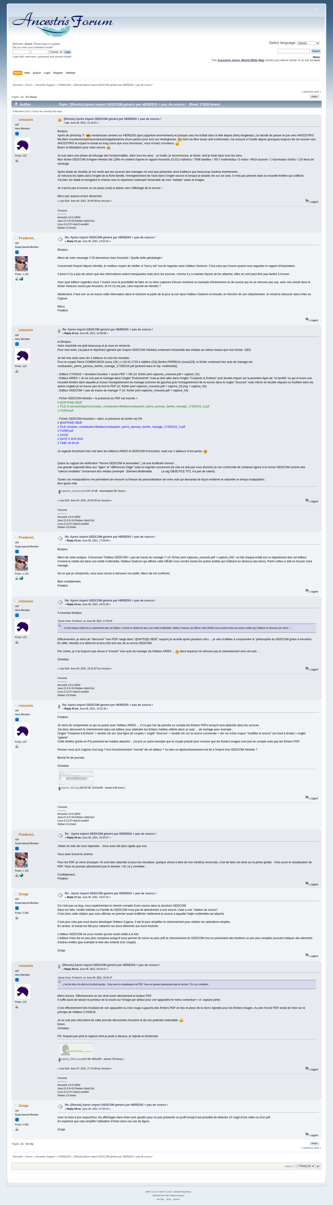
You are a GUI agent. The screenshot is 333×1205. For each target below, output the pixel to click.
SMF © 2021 (165, 1191)
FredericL (26, 238)
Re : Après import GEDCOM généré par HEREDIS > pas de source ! (111, 833)
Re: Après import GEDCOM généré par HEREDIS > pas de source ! (110, 237)
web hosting (170, 1195)
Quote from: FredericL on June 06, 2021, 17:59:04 (85, 621)
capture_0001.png (70, 1059)
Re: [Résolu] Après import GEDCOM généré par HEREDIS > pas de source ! (116, 1104)
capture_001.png (69, 787)
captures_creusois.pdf (72, 490)
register (55, 43)
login (45, 43)
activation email (43, 47)
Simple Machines (182, 1191)
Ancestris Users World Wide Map (240, 60)
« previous (308, 91)
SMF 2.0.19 (151, 1191)
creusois (26, 119)
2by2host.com (158, 1195)
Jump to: (289, 1166)
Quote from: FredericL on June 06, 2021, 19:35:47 (85, 977)
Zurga (23, 894)
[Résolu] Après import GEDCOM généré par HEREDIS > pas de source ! (112, 119)
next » (317, 91)
